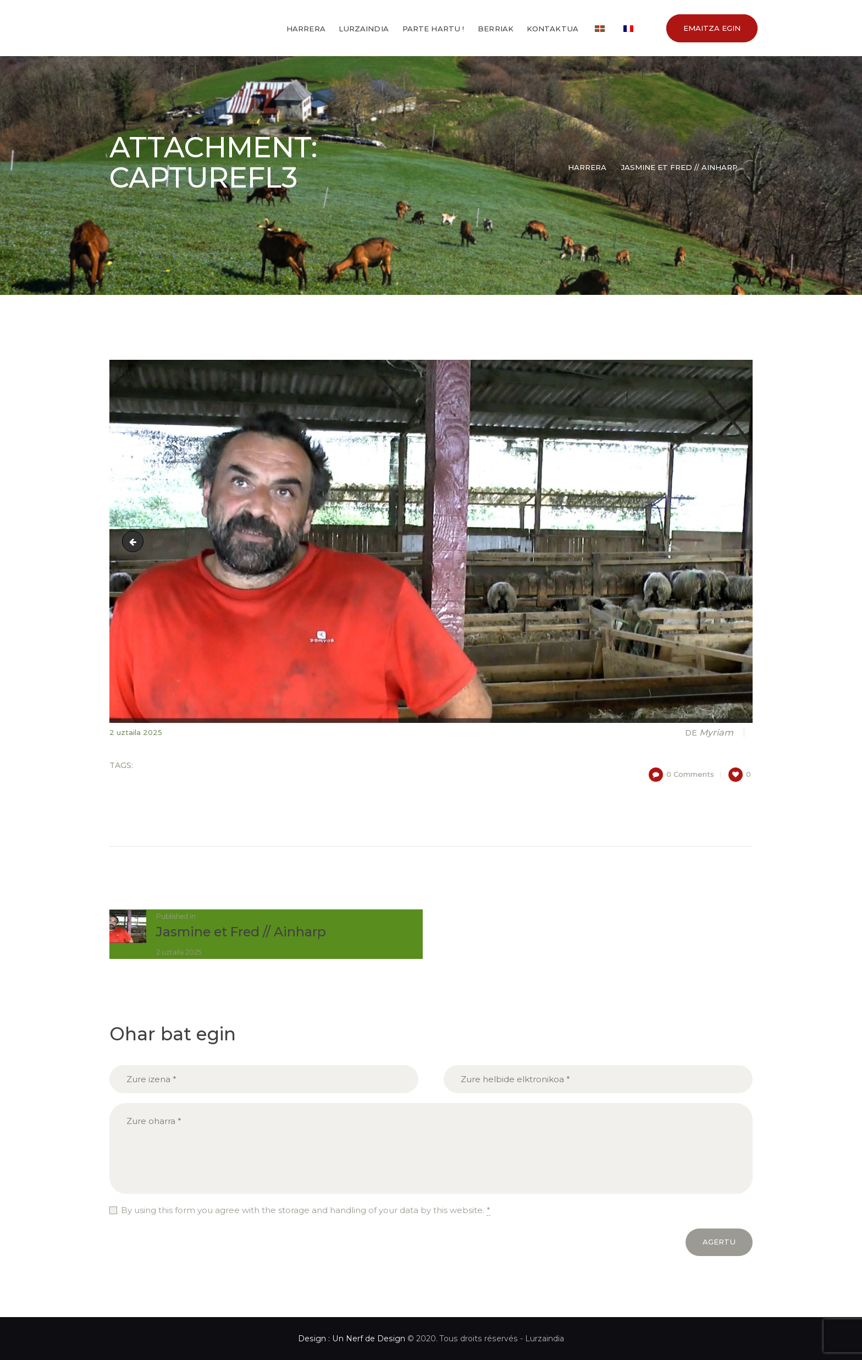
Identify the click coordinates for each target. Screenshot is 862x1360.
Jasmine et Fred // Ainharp (679, 167)
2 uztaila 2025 (135, 732)
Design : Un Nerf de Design (351, 1338)
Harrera (587, 167)
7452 (135, 541)
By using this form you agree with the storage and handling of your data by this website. (305, 1210)
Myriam (710, 732)
